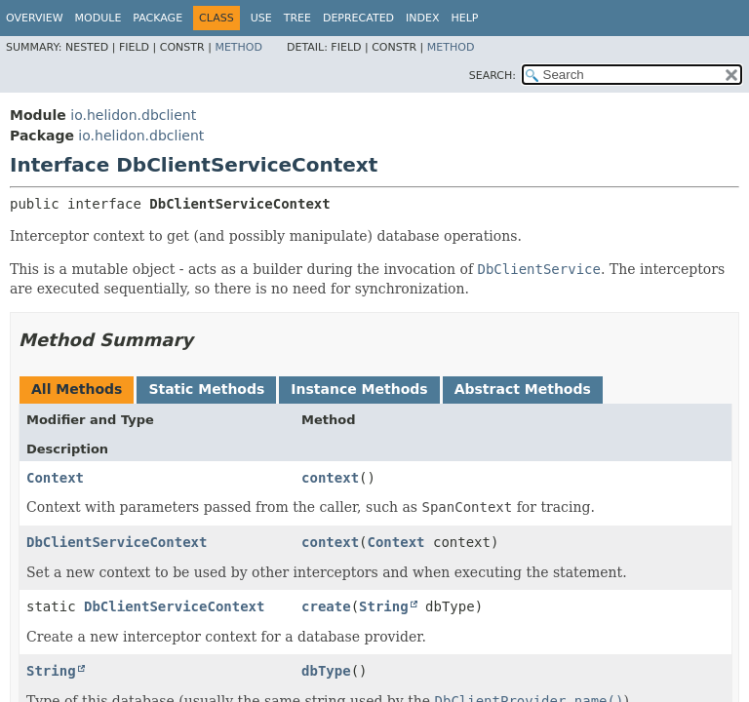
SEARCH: (492, 75)
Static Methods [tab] (206, 389)
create (326, 606)
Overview (34, 18)
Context (55, 478)
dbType (326, 671)
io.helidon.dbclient (133, 115)
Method (238, 47)
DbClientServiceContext (116, 542)
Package (157, 18)
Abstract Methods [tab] (522, 389)
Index (422, 18)
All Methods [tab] (76, 389)
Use (261, 18)
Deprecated (358, 18)
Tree (297, 18)
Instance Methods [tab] (359, 389)
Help (465, 18)
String (384, 606)
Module (98, 18)
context (330, 478)
